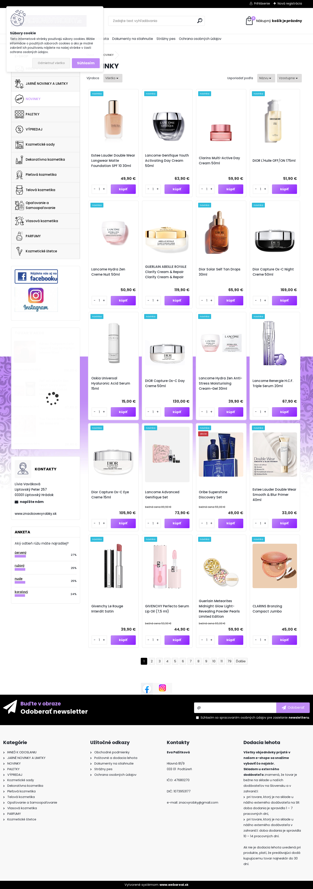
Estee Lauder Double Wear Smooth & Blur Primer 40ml (274, 494)
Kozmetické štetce (36, 251)
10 (213, 661)
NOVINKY (27, 99)
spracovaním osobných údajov (243, 717)
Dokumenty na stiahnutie (132, 38)
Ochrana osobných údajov (200, 38)
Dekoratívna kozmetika (40, 159)
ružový (20, 566)
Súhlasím (86, 63)
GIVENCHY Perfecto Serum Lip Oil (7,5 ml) (167, 609)
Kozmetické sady (35, 144)
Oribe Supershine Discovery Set (213, 494)
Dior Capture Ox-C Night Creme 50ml (273, 272)
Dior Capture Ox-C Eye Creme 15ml (110, 494)
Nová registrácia (290, 3)
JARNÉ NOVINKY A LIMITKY (41, 83)
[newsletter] (293, 708)
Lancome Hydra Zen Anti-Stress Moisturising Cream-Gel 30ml (220, 383)
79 (229, 661)
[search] (199, 20)
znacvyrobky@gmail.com (198, 802)
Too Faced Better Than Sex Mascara (56, 421)
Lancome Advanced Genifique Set (162, 494)
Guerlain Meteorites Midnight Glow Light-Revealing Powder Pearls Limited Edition (219, 609)
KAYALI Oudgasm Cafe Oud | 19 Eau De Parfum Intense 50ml (57, 348)
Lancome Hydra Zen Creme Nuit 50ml (108, 272)
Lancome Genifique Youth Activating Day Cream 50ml (167, 160)
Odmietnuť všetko (51, 63)
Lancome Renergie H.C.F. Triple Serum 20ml (273, 383)
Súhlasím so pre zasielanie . (255, 717)
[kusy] (99, 189)
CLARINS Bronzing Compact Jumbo (267, 609)
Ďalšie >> (241, 661)
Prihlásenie (262, 3)
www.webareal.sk (174, 885)
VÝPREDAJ (29, 129)
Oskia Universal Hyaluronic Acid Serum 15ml (110, 383)
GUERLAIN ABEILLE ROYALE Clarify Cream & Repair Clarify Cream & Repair (166, 271)
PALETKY (27, 114)
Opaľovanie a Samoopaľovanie (35, 205)
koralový (21, 592)
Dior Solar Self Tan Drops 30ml (219, 272)
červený (21, 553)
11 (222, 661)
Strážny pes (165, 38)
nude (18, 579)
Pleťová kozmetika (36, 174)
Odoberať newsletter (54, 711)
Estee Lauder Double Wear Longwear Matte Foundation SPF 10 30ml (113, 160)
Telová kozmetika (35, 190)
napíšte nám (32, 501)
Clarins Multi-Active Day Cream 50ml (219, 160)
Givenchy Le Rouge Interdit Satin (107, 609)
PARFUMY (28, 236)
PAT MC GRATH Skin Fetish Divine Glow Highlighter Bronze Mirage (54, 387)
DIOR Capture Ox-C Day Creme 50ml (165, 383)
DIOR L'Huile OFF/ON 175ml (274, 160)
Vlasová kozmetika (36, 221)
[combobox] (266, 78)
